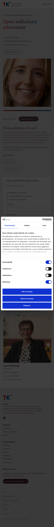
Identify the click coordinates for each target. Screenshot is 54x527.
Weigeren (27, 305)
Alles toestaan (27, 291)
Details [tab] (27, 225)
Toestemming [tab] (9, 225)
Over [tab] (44, 225)
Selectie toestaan (27, 298)
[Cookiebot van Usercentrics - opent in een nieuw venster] (42, 219)
